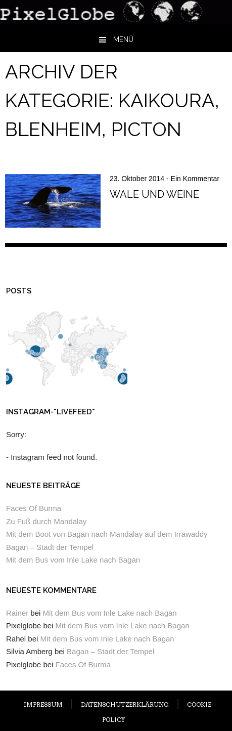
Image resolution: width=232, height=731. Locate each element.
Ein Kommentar (195, 179)
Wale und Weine (154, 194)
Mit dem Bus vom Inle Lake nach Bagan (73, 559)
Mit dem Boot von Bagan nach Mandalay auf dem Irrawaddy (107, 534)
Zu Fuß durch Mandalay (46, 521)
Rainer (17, 613)
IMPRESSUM (43, 704)
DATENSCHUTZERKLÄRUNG (125, 704)
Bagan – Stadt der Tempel (50, 547)
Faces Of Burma (33, 508)
